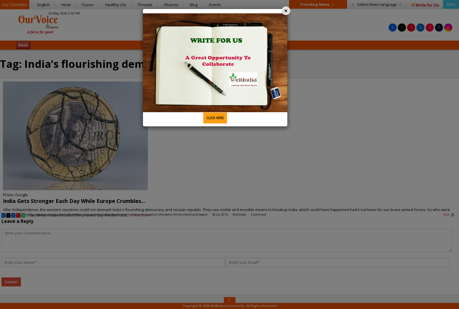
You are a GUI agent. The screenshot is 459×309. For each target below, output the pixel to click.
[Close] (286, 10)
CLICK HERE (215, 117)
